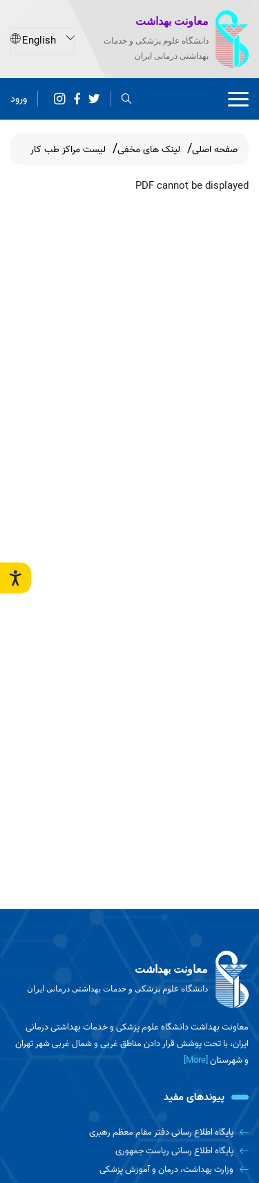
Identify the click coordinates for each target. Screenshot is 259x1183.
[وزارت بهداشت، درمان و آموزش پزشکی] (129, 1169)
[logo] (129, 980)
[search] (127, 99)
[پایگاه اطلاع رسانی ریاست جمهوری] (129, 1150)
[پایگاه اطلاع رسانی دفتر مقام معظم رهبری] (129, 1132)
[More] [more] (196, 1060)
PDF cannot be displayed (192, 186)
